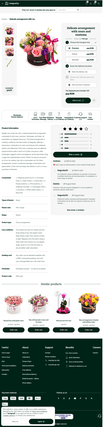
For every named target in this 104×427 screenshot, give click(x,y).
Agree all (41, 421)
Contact (47, 353)
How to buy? (6, 357)
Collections (26, 357)
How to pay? (6, 353)
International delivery (29, 374)
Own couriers (72, 353)
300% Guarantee (73, 358)
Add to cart (78, 100)
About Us (25, 353)
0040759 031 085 (52, 360)
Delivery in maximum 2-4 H (76, 366)
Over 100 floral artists (74, 362)
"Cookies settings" (9, 415)
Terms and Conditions (9, 366)
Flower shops (26, 361)
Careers (95, 353)
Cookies (4, 374)
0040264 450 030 (52, 365)
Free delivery (26, 370)
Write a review (76, 155)
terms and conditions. (39, 411)
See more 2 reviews (75, 210)
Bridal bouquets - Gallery (30, 378)
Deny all (15, 421)
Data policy (5, 370)
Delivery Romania (28, 366)
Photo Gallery (26, 383)
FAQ (3, 361)
